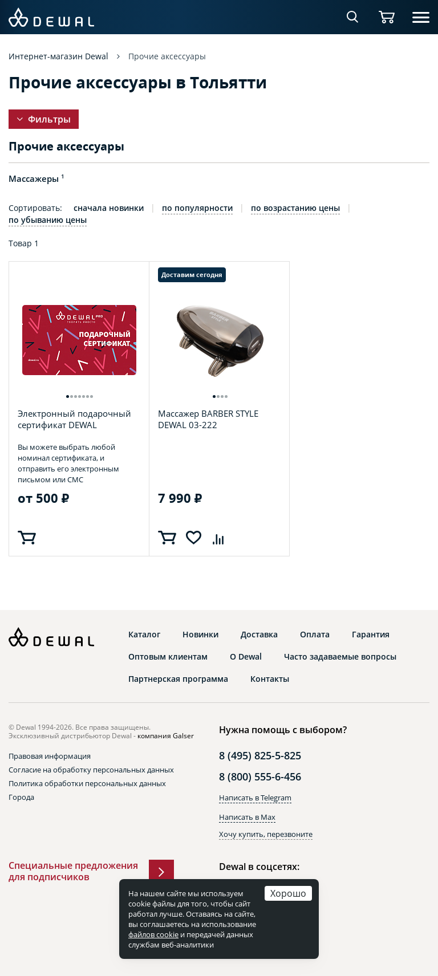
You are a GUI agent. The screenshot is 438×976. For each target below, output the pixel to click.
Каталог (144, 634)
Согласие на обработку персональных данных (91, 769)
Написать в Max (247, 817)
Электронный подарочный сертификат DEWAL (74, 419)
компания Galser (165, 736)
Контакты (269, 679)
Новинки (200, 634)
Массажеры (36, 178)
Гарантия (371, 634)
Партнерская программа (178, 679)
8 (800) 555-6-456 (260, 776)
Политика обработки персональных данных (87, 783)
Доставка (259, 634)
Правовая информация (50, 756)
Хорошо (288, 893)
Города (21, 797)
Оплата (315, 634)
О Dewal (246, 656)
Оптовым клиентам (168, 656)
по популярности (197, 208)
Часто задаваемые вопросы (340, 656)
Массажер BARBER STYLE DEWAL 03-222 (208, 419)
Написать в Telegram (255, 797)
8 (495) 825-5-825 (260, 755)
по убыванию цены (48, 220)
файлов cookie (153, 934)
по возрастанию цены (295, 208)
